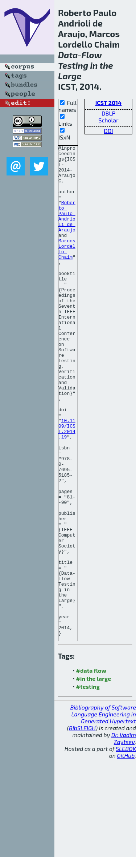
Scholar (108, 120)
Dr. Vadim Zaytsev (123, 836)
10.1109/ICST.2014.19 (66, 486)
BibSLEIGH (82, 825)
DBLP (108, 113)
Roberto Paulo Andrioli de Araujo (66, 230)
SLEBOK (126, 846)
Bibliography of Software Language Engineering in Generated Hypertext (103, 812)
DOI (108, 130)
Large (70, 75)
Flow (92, 54)
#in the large (93, 776)
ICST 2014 (108, 102)
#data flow (91, 768)
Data (68, 54)
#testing (88, 784)
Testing (73, 65)
